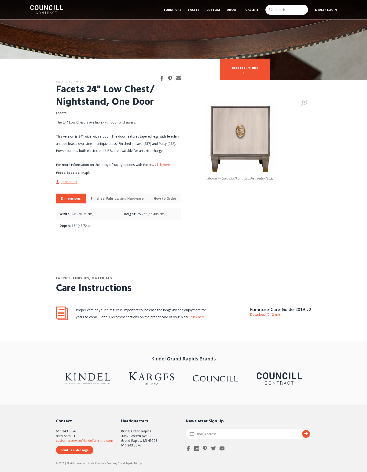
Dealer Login (326, 9)
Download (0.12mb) (265, 314)
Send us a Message (75, 450)
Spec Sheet (69, 182)
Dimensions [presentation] (71, 198)
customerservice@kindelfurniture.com (84, 440)
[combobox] (286, 10)
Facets (193, 9)
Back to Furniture (245, 68)
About (232, 9)
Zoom (304, 103)
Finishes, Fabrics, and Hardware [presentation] (117, 198)
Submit (306, 434)
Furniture (172, 9)
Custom (213, 9)
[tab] (71, 198)
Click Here (162, 164)
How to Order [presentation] (165, 198)
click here (197, 317)
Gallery (251, 9)
